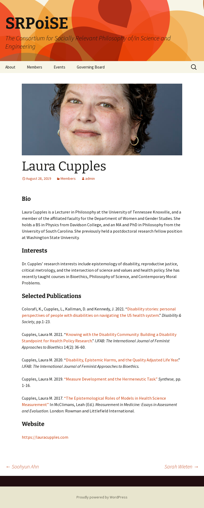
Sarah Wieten (181, 466)
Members (34, 67)
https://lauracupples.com (45, 437)
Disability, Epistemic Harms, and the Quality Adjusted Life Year (122, 359)
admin (90, 178)
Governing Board (91, 67)
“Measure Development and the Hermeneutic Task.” (111, 379)
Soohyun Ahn (22, 466)
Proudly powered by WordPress (102, 497)
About (10, 67)
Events (59, 67)
